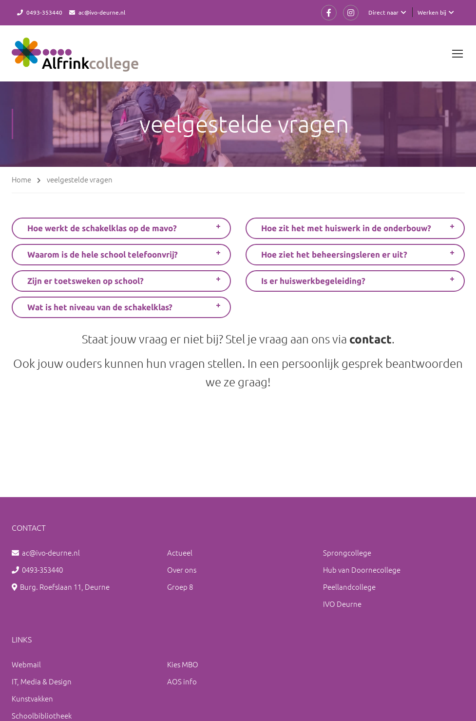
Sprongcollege (347, 552)
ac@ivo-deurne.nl (101, 12)
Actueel (179, 552)
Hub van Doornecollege (361, 569)
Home (21, 179)
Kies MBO (182, 664)
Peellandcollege (349, 586)
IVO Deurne (342, 604)
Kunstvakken (32, 698)
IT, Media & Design (42, 681)
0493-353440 (44, 12)
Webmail (26, 664)
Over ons (181, 569)
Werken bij (432, 12)
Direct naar (383, 12)
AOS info (182, 681)
